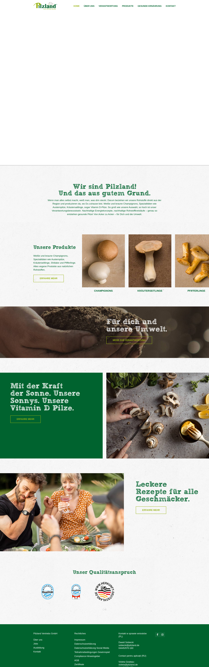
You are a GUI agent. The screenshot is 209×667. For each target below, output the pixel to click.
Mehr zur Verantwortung (129, 340)
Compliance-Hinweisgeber (87, 656)
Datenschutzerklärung (85, 644)
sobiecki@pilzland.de (128, 645)
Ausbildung (38, 648)
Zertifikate (79, 664)
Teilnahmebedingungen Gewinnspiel (92, 652)
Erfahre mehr (48, 278)
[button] (85, 257)
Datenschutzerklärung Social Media (91, 648)
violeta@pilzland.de (128, 664)
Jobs (35, 643)
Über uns (37, 640)
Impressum (79, 640)
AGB (76, 660)
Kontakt (37, 651)
